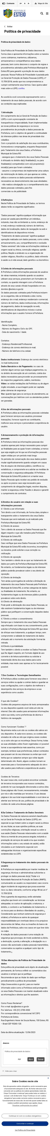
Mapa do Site (43, 3)
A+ (21, 3)
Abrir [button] (31, 1059)
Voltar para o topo (9, 1071)
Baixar (40, 1059)
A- (29, 3)
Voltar (8, 26)
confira (21, 88)
